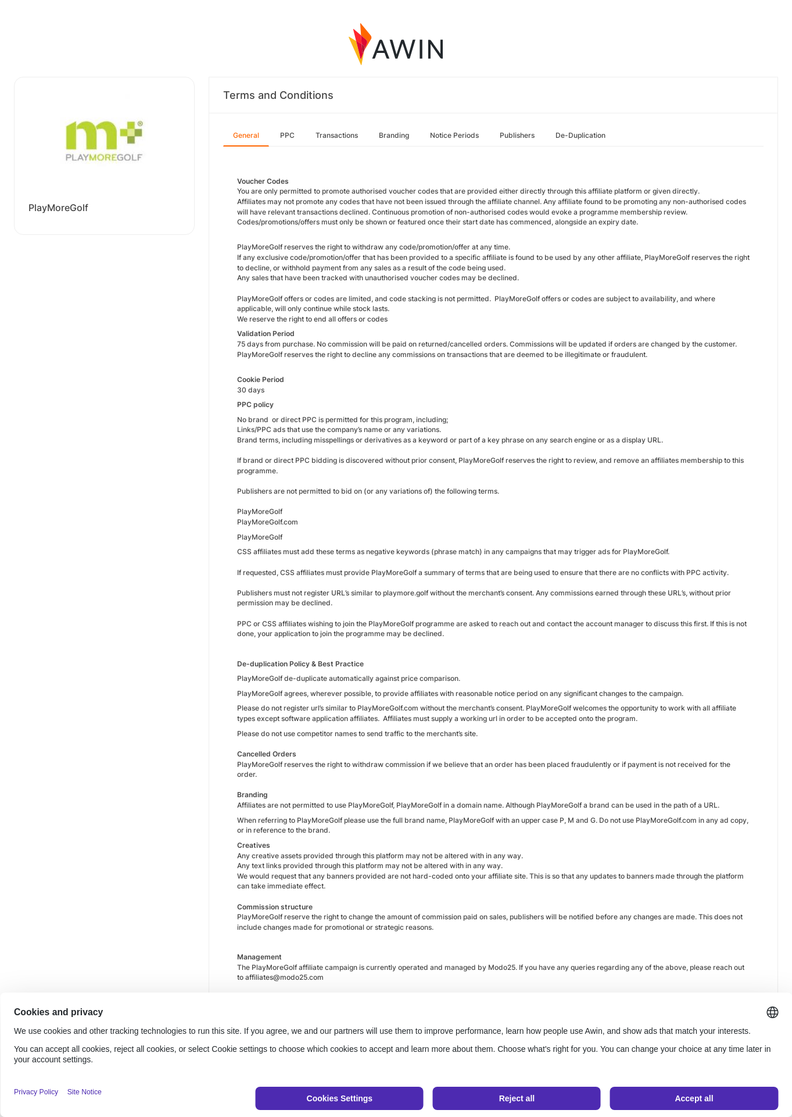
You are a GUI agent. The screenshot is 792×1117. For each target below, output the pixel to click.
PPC (287, 135)
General (246, 135)
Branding (394, 135)
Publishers (517, 135)
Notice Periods (454, 135)
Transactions (337, 135)
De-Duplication (580, 135)
